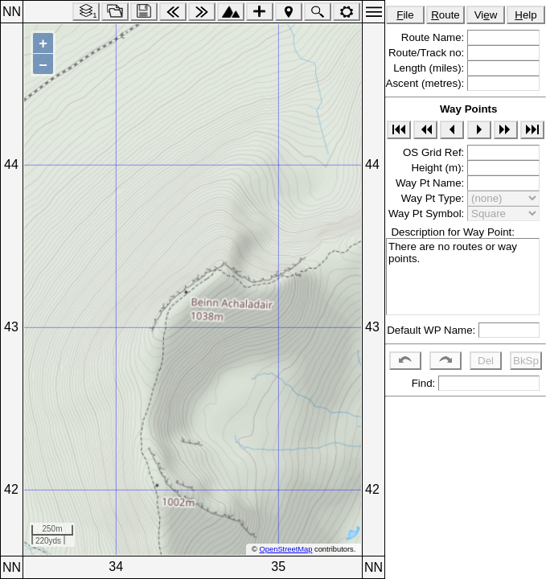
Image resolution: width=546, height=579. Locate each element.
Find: (421, 383)
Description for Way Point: (450, 232)
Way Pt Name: (431, 183)
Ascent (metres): (426, 83)
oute (445, 15)
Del (486, 361)
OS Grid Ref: (435, 152)
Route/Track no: (427, 53)
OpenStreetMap (286, 549)
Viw (486, 15)
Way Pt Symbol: (427, 213)
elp (525, 15)
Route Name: (434, 37)
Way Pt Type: (434, 198)
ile (405, 15)
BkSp (526, 361)
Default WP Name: (432, 330)
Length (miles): (430, 68)
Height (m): (439, 168)
